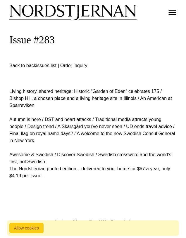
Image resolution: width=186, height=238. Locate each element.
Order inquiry (73, 65)
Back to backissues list (32, 65)
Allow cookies (26, 228)
